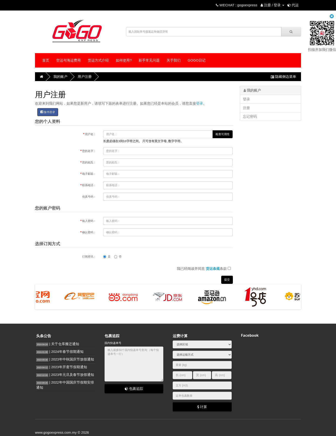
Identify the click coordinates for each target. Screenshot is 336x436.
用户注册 (85, 77)
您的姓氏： (89, 162)
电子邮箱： (89, 173)
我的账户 (60, 77)
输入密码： (89, 221)
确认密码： (89, 232)
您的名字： (89, 151)
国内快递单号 (113, 343)
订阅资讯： (89, 256)
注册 (246, 108)
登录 (199, 103)
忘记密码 (250, 116)
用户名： (90, 134)
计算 (202, 407)
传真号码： (89, 196)
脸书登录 (47, 112)
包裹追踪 (134, 389)
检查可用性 (223, 134)
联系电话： (89, 185)
